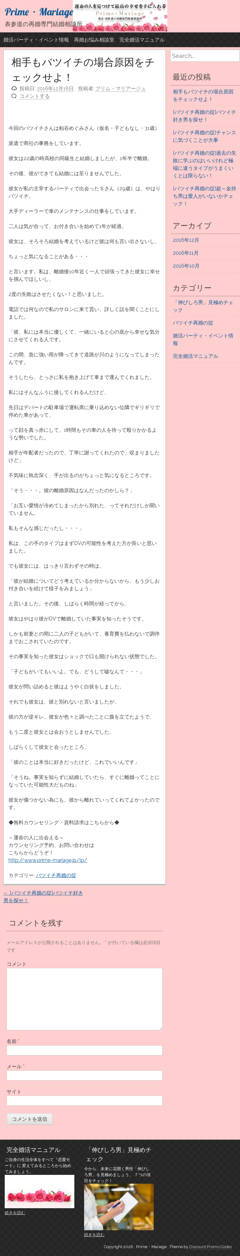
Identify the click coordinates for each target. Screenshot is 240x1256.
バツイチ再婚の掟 (56, 875)
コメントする (35, 96)
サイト (14, 1092)
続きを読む (15, 1212)
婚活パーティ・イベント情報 (36, 40)
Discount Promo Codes (210, 1246)
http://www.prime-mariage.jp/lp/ (48, 860)
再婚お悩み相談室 (94, 40)
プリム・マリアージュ (120, 89)
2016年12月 (186, 240)
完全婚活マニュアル (142, 40)
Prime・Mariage (39, 11)
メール (16, 1067)
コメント (17, 964)
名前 (13, 1041)
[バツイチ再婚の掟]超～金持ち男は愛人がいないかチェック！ (204, 196)
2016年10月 (186, 266)
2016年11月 (186, 253)
